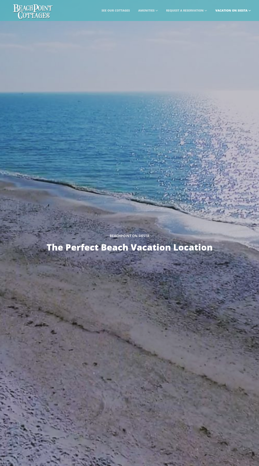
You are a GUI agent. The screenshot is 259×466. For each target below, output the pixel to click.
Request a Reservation (186, 10)
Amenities (148, 10)
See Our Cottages (116, 10)
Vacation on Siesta (233, 10)
